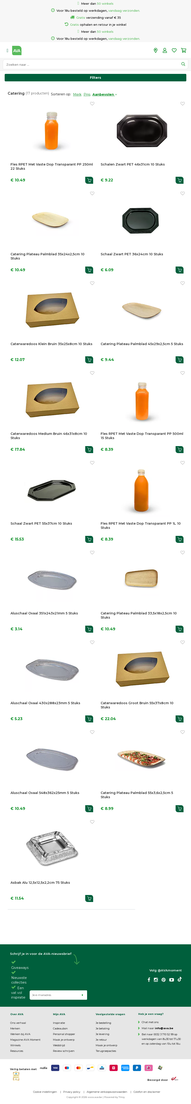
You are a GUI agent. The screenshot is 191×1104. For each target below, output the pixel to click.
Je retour (101, 1039)
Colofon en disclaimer (147, 1091)
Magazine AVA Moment (25, 1039)
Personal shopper (64, 1034)
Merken (15, 1028)
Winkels (15, 1045)
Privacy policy (71, 1091)
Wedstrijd (59, 1045)
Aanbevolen (104, 94)
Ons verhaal (18, 1023)
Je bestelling (103, 1023)
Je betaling (103, 1028)
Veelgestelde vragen (110, 1014)
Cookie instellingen (45, 1091)
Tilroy (122, 1097)
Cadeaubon (60, 1028)
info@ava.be (164, 1028)
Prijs (87, 94)
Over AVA (16, 1014)
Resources (16, 1051)
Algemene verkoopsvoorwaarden (107, 1091)
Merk (77, 94)
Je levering (102, 1034)
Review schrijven (63, 1051)
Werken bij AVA (20, 1034)
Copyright (72, 1097)
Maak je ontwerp (63, 1039)
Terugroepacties (106, 1051)
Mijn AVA (59, 1014)
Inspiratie (59, 1023)
